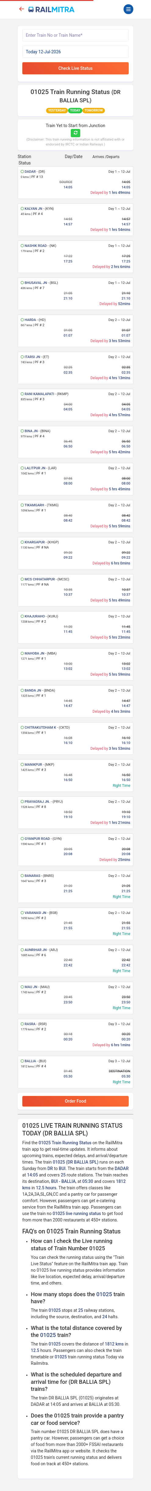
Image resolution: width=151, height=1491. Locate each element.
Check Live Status (76, 68)
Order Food (75, 1101)
